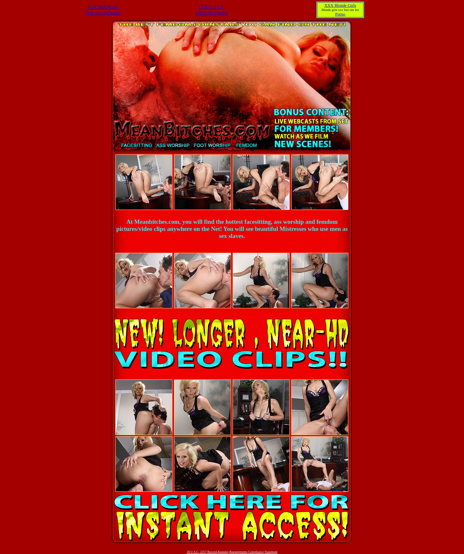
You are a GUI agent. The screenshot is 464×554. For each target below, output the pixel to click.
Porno (340, 14)
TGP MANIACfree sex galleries (103, 9)
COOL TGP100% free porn (211, 9)
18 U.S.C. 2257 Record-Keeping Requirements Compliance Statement (232, 552)
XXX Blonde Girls (340, 5)
